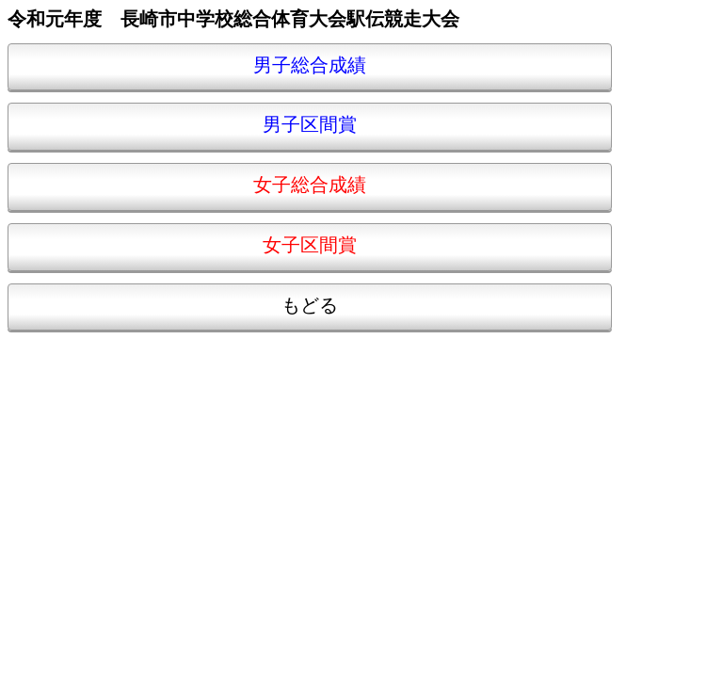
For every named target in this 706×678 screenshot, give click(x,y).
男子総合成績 (309, 66)
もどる (309, 306)
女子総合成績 (309, 186)
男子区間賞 (310, 125)
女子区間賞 (310, 246)
